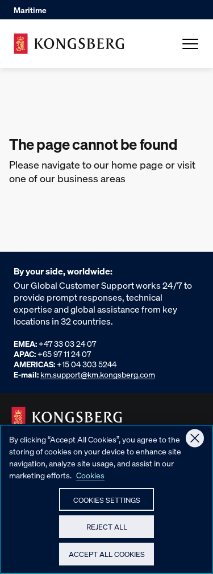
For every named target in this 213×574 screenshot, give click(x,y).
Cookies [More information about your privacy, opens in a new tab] (90, 479)
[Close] (195, 443)
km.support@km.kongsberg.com (97, 374)
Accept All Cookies (107, 558)
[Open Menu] (190, 44)
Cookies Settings (106, 504)
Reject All (106, 531)
